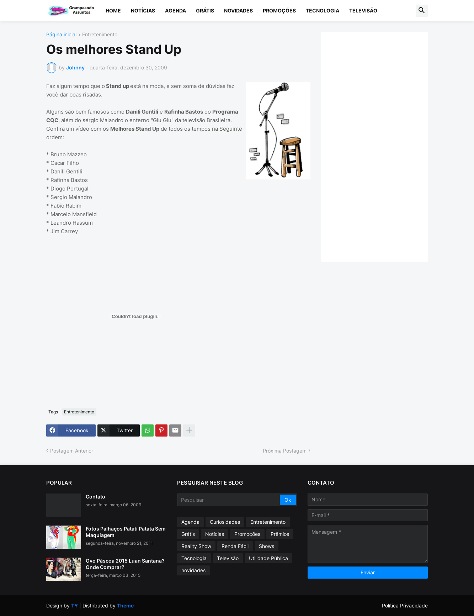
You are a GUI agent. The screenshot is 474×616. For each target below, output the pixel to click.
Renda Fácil (235, 546)
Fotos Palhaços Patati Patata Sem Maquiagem (126, 532)
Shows (266, 546)
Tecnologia (322, 10)
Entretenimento (99, 34)
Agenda (175, 10)
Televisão (363, 10)
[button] (422, 11)
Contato (95, 497)
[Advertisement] (381, 146)
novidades (193, 570)
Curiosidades (225, 522)
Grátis (205, 10)
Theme (125, 605)
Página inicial (61, 34)
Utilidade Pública (268, 558)
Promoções (279, 10)
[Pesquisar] (229, 500)
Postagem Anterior (71, 451)
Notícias (143, 10)
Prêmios (280, 534)
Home (113, 10)
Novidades (238, 10)
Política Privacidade (405, 605)
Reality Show (196, 546)
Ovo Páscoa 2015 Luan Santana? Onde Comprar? (125, 564)
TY (74, 605)
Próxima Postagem (285, 451)
